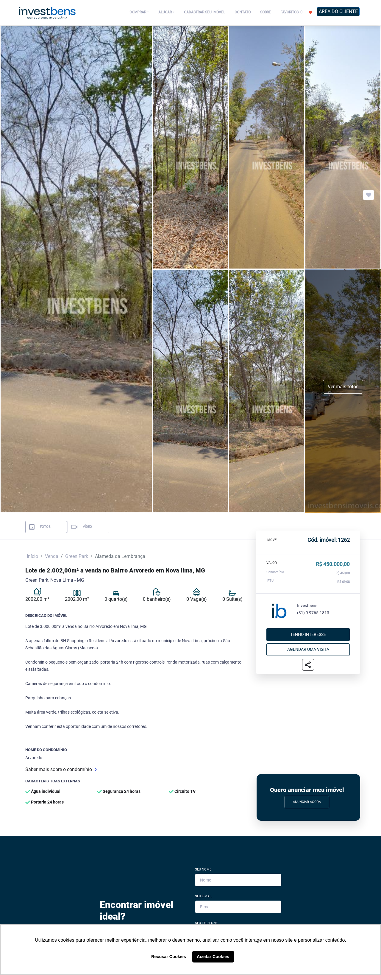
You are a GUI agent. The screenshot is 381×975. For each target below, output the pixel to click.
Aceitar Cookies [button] (213, 956)
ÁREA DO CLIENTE (338, 11)
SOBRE (265, 12)
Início (32, 556)
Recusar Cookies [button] (168, 956)
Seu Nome (203, 869)
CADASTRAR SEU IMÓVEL (204, 12)
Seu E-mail (203, 896)
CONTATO (243, 12)
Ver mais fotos (343, 386)
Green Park (76, 556)
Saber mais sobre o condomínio (61, 769)
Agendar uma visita (308, 649)
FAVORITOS (296, 12)
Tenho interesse (308, 634)
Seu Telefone (206, 923)
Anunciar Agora (307, 802)
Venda (51, 556)
